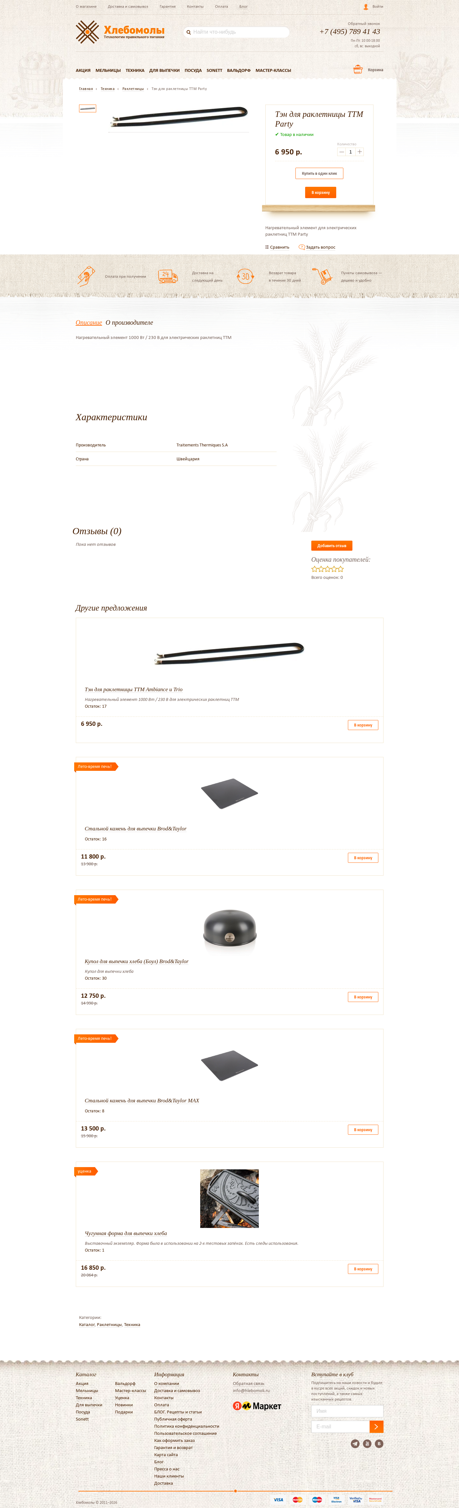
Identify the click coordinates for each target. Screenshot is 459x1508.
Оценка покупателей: (341, 559)
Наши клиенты (169, 1476)
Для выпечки (164, 70)
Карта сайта (166, 1454)
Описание (89, 322)
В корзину (321, 192)
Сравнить (279, 247)
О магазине (86, 6)
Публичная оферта (173, 1419)
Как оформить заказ (174, 1440)
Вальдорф (239, 70)
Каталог (87, 1324)
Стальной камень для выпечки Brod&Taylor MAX (142, 1100)
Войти (378, 6)
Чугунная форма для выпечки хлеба (126, 1233)
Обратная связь (248, 1383)
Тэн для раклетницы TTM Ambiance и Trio (134, 689)
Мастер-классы (274, 70)
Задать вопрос (320, 247)
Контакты (195, 6)
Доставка (163, 1483)
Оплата (221, 6)
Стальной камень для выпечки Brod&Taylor (136, 829)
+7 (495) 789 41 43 (349, 31)
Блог (243, 6)
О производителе (129, 322)
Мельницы (108, 70)
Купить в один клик (319, 173)
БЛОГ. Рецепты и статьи (178, 1412)
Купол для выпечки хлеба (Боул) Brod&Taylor (137, 961)
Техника (135, 70)
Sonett (214, 70)
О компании (166, 1383)
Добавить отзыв (331, 545)
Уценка (122, 1398)
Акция (83, 70)
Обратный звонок (364, 23)
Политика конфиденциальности (186, 1426)
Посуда (193, 70)
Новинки (124, 1405)
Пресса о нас (166, 1469)
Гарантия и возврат (173, 1447)
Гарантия (168, 6)
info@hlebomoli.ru (251, 1390)
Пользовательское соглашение (185, 1433)
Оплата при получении (125, 276)
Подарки (124, 1412)
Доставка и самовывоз (128, 6)
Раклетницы (109, 1324)
